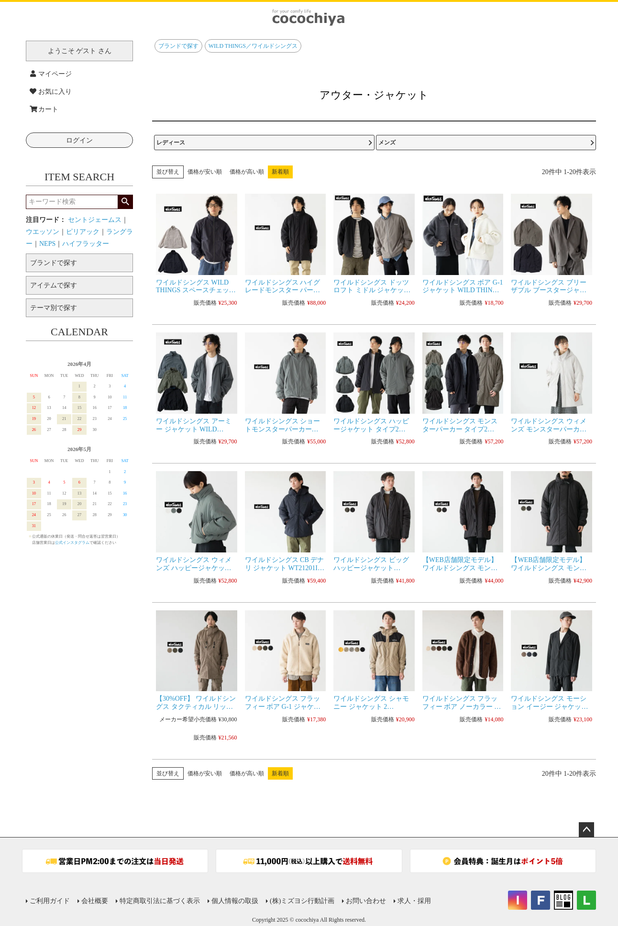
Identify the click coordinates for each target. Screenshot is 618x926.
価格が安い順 (205, 171)
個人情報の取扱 (234, 900)
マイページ (51, 74)
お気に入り (51, 92)
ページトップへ (586, 830)
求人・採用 (414, 900)
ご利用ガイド (50, 900)
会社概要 (94, 900)
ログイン (79, 140)
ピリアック (82, 231)
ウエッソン (42, 231)
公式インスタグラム (72, 542)
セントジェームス (94, 219)
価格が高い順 (247, 171)
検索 (125, 202)
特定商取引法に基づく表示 (160, 900)
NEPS (47, 243)
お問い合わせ (366, 900)
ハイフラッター (85, 243)
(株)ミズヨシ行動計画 (302, 900)
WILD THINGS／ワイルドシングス (253, 46)
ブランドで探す (178, 46)
